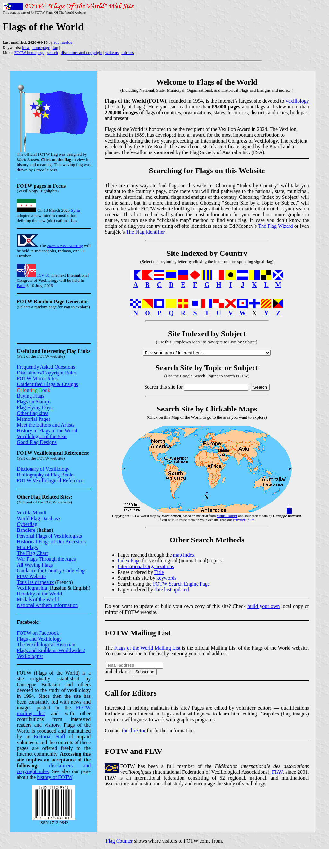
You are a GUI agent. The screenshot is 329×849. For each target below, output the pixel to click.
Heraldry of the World (39, 593)
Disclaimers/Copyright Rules (46, 372)
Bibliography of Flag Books (45, 474)
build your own (263, 606)
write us (112, 52)
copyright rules (243, 519)
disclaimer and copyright (81, 52)
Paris (21, 285)
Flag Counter (119, 841)
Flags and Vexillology (39, 638)
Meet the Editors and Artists (46, 425)
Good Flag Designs (37, 442)
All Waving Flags (35, 565)
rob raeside (63, 42)
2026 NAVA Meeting (65, 245)
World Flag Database (38, 518)
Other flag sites (32, 413)
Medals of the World (38, 599)
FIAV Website (31, 576)
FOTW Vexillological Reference (50, 480)
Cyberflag (27, 524)
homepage (40, 47)
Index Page (129, 560)
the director (134, 730)
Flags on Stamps (34, 401)
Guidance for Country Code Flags (51, 570)
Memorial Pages (33, 419)
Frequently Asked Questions (46, 367)
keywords (166, 578)
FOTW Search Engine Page (181, 583)
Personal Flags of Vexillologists (49, 536)
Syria (75, 210)
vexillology (297, 101)
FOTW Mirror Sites (37, 378)
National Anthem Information (47, 605)
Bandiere (26, 530)
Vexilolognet (30, 656)
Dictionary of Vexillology (43, 469)
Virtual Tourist (227, 516)
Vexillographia (32, 588)
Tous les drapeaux (35, 582)
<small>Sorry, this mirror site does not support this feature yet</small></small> (54, 327)
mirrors (127, 52)
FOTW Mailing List (138, 633)
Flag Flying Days (34, 407)
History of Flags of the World (47, 430)
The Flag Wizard (275, 226)
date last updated (171, 589)
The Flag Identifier (145, 232)
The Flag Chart (32, 553)
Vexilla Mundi (31, 512)
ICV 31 (43, 275)
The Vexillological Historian (46, 644)
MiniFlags (27, 547)
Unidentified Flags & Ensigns (47, 384)
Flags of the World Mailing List (147, 648)
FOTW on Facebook (38, 633)
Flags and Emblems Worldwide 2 (51, 650)
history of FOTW (54, 777)
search (52, 52)
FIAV (277, 772)
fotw (26, 47)
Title (159, 572)
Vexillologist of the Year (42, 436)
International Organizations (146, 566)
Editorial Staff (49, 736)
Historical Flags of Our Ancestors (51, 541)
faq (55, 47)
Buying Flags (30, 396)
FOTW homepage (29, 52)
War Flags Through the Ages (46, 559)
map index (184, 555)
